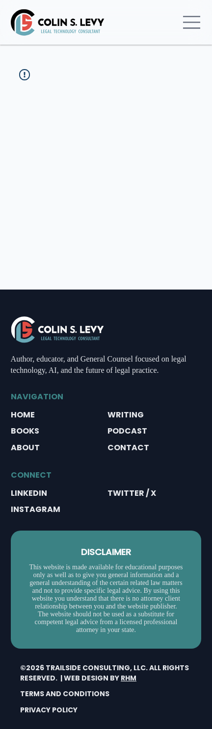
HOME (23, 414)
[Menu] (192, 22)
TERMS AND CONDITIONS (64, 694)
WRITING (125, 414)
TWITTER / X (131, 493)
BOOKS (25, 431)
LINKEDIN (29, 493)
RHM (128, 678)
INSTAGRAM (35, 509)
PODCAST (127, 431)
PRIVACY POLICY (49, 710)
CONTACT (128, 447)
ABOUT (25, 447)
